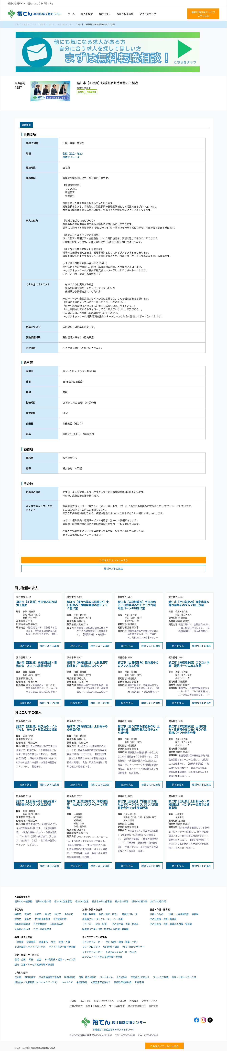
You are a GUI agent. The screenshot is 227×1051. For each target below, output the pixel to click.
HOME (73, 1000)
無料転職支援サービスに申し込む (203, 13)
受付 (53, 941)
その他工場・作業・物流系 (125, 924)
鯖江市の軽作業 (158, 901)
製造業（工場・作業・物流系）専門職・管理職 (105, 929)
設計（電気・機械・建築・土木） (121, 941)
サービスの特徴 (117, 1005)
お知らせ (121, 1000)
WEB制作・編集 (111, 946)
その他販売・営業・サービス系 (60, 959)
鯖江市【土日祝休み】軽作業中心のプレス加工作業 (138, 664)
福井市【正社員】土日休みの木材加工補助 (36, 603)
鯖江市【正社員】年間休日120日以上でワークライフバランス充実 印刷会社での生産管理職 (139, 804)
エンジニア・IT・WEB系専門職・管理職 (102, 956)
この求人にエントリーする (113, 560)
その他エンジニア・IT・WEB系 (120, 951)
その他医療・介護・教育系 (163, 919)
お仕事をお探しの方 (96, 1005)
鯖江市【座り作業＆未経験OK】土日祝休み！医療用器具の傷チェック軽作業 (88, 605)
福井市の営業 (82, 901)
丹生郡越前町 (40, 924)
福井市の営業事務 (63, 901)
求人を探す (87, 14)
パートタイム (106, 977)
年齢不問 (139, 982)
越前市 (18, 919)
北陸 (34, 24)
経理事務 (31, 941)
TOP (16, 24)
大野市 (38, 914)
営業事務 (43, 941)
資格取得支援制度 (123, 982)
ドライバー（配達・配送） (95, 924)
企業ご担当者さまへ (104, 1000)
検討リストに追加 (113, 568)
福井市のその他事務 (102, 901)
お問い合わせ (76, 1005)
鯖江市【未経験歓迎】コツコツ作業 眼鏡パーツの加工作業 (189, 664)
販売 (31, 959)
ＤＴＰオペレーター (92, 951)
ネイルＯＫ (67, 982)
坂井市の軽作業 (139, 901)
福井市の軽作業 (43, 901)
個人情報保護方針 (137, 1005)
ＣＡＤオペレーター (92, 941)
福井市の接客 (121, 901)
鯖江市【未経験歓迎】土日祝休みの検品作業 (87, 728)
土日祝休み (121, 977)
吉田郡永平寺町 (42, 919)
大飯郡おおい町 (22, 929)
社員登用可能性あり (101, 982)
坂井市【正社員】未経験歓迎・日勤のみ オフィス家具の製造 (36, 664)
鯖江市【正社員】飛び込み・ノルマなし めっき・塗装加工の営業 (36, 728)
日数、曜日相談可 (87, 977)
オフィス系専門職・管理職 (62, 946)
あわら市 (68, 914)
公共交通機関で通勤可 (50, 977)
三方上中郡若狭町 (42, 929)
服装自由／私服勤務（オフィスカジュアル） (37, 982)
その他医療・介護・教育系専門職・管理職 (171, 924)
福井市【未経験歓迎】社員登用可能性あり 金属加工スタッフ (87, 664)
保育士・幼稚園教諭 (179, 914)
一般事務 (19, 941)
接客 (39, 959)
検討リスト (105, 14)
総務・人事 (64, 941)
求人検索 (25, 24)
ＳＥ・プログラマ (91, 946)
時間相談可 (69, 977)
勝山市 (48, 914)
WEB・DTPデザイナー (133, 946)
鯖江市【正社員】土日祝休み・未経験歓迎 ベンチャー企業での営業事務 (189, 804)
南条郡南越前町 (22, 924)
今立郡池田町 (60, 919)
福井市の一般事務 (23, 901)
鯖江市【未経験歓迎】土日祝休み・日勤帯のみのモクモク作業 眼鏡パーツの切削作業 (138, 605)
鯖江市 (51, 24)
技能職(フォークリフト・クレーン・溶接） (103, 919)
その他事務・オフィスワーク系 (30, 946)
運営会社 (133, 1000)
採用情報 (153, 1005)
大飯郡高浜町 (56, 924)
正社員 (81, 91)
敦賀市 (28, 914)
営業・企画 (20, 959)
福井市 (18, 914)
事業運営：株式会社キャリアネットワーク (113, 1029)
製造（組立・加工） (66, 24)
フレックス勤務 (160, 977)
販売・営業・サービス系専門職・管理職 (34, 964)
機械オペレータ (71, 157)
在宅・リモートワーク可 (184, 977)
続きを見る (25, 645)
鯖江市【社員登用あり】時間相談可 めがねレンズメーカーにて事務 (87, 804)
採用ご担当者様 (125, 14)
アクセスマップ (147, 14)
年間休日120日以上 (140, 977)
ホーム (71, 14)
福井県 (42, 24)
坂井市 (28, 919)
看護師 (195, 914)
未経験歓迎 (91, 91)
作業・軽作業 (88, 914)
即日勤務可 (30, 977)
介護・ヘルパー (157, 914)
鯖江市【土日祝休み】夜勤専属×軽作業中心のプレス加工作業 (189, 603)
